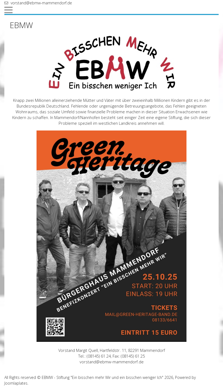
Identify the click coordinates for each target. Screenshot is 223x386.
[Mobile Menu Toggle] (8, 10)
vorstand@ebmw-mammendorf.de (41, 2)
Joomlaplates (16, 383)
